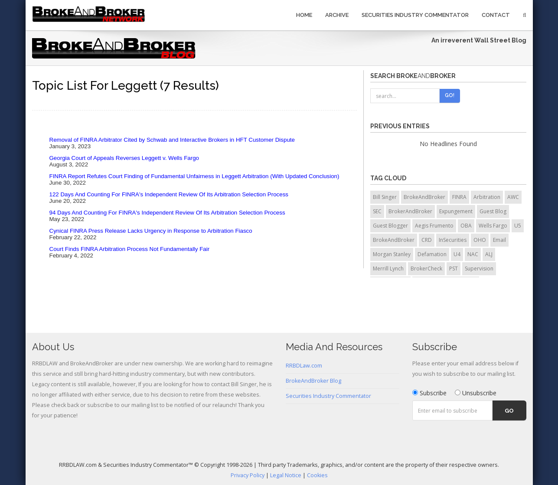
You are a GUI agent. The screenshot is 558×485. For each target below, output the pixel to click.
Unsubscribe (475, 393)
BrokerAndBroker (410, 211)
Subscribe (429, 393)
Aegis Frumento (434, 225)
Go (509, 410)
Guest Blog (493, 211)
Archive (337, 15)
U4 (457, 254)
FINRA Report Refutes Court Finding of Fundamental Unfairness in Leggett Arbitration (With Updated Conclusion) (194, 176)
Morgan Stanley (392, 254)
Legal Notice (285, 475)
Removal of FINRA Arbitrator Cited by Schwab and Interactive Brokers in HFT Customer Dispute (172, 140)
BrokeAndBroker (424, 197)
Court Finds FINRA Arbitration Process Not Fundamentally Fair (129, 249)
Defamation (432, 254)
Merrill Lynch (388, 268)
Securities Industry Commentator (415, 15)
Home (304, 15)
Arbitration (486, 197)
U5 (517, 225)
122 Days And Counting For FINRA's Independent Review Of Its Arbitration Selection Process (169, 194)
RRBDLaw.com (304, 365)
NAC (472, 254)
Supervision (479, 268)
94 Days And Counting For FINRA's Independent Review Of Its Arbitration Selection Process (167, 212)
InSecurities (453, 240)
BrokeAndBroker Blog (313, 380)
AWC (513, 197)
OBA (466, 225)
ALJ (489, 254)
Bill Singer (385, 197)
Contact (496, 15)
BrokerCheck (426, 268)
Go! (449, 95)
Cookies (317, 475)
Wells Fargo (493, 225)
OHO (479, 240)
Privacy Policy (247, 475)
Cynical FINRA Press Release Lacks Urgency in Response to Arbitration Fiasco (150, 231)
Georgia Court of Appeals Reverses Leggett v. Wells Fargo (124, 158)
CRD (426, 240)
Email (499, 240)
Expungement (456, 211)
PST (453, 268)
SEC (377, 211)
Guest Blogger (390, 225)
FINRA (459, 197)
